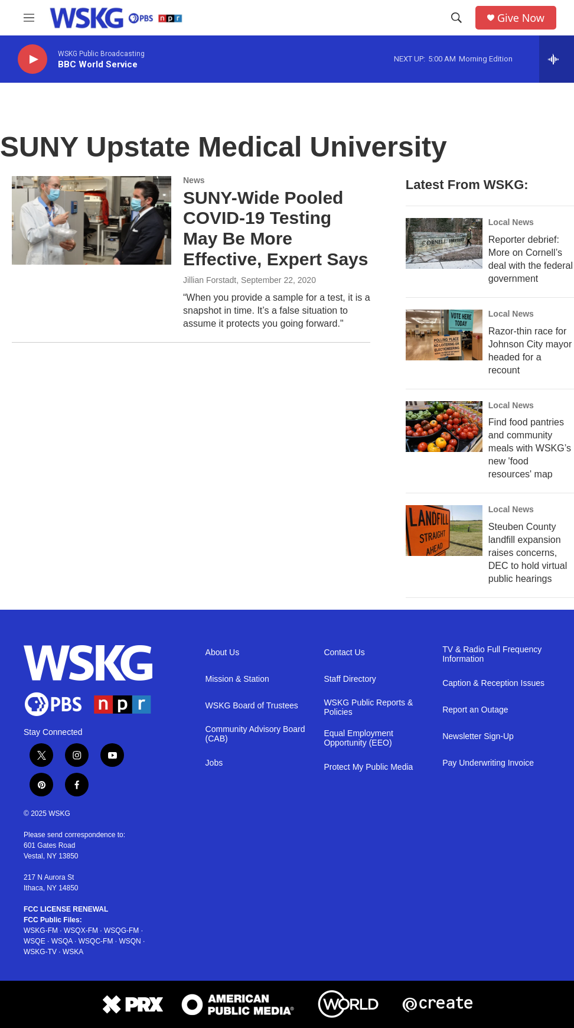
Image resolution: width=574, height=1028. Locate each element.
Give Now (520, 18)
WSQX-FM (81, 930)
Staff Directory (350, 679)
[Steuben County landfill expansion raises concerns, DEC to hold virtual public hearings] (444, 530)
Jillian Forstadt (209, 280)
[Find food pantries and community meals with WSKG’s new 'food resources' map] (444, 426)
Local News (511, 222)
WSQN (130, 941)
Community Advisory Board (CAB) (255, 734)
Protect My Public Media (368, 767)
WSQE (34, 941)
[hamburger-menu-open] (29, 18)
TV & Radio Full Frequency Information (492, 654)
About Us (223, 652)
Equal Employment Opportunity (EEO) (358, 738)
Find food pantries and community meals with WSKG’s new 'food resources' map (529, 448)
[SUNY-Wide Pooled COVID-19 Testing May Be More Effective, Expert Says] (91, 220)
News (194, 180)
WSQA (62, 941)
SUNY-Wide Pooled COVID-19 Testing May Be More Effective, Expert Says (275, 228)
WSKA (73, 952)
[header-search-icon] (456, 17)
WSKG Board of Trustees (252, 705)
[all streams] (556, 59)
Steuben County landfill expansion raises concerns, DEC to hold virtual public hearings (527, 553)
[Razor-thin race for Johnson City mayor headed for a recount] (444, 335)
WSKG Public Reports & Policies (368, 707)
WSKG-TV (40, 952)
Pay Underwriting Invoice (488, 763)
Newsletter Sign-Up (478, 736)
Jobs (214, 763)
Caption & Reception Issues (493, 683)
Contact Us (344, 652)
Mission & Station (237, 679)
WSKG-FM (41, 930)
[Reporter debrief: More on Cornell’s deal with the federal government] (444, 243)
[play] (32, 59)
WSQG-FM (121, 930)
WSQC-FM (96, 941)
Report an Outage (475, 709)
